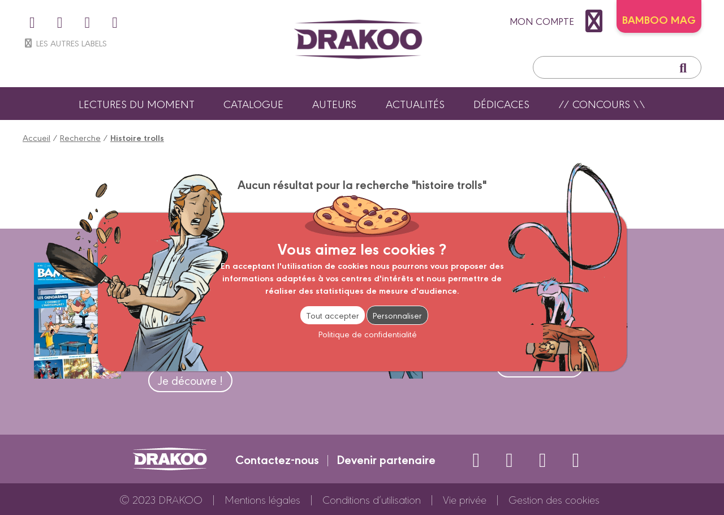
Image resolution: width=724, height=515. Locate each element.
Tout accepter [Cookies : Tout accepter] (332, 315)
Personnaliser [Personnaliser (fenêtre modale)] (397, 315)
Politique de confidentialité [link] (367, 334)
